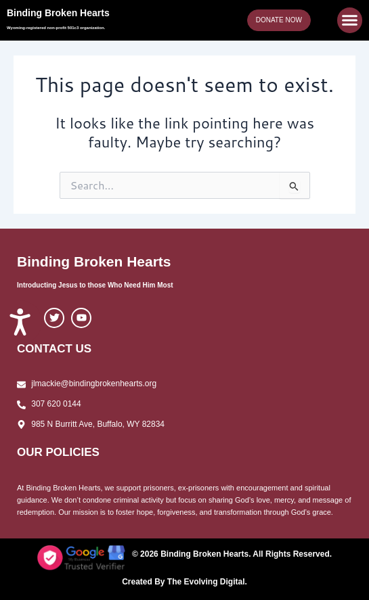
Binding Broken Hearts (58, 12)
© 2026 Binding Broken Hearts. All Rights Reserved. (232, 554)
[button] (350, 20)
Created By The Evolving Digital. (184, 581)
